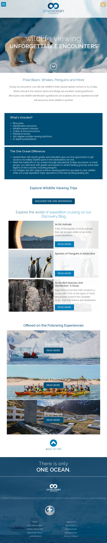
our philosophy (35, 525)
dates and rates (35, 529)
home (35, 522)
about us (70, 522)
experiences (36, 536)
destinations (71, 533)
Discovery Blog (53, 216)
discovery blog (35, 533)
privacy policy (71, 536)
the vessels (71, 525)
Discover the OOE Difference (53, 201)
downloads (71, 529)
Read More (64, 244)
